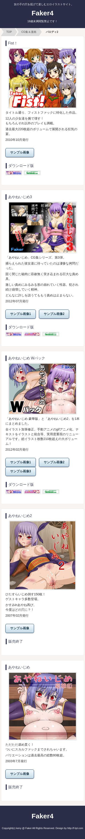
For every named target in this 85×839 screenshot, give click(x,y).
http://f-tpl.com (75, 828)
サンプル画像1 (20, 314)
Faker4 (42, 16)
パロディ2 (52, 32)
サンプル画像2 (54, 314)
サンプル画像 (19, 152)
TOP (9, 32)
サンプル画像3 (20, 471)
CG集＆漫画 (28, 32)
